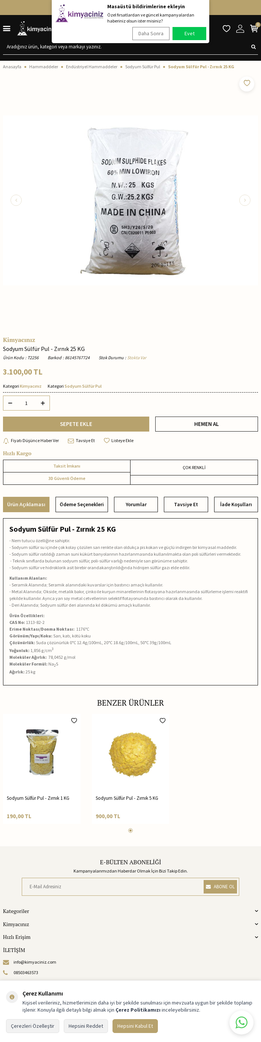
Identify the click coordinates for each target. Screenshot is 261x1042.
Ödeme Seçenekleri (82, 504)
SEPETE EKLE (76, 423)
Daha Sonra (151, 33)
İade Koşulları (236, 504)
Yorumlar (136, 504)
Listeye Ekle (119, 441)
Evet (189, 33)
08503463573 (20, 973)
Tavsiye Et (81, 441)
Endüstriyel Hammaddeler (91, 66)
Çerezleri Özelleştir (32, 1026)
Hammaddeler (43, 66)
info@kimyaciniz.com (29, 962)
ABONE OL (220, 886)
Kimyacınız (19, 340)
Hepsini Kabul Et (135, 1026)
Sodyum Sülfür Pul (142, 66)
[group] (130, 200)
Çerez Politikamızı (138, 1009)
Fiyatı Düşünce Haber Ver (31, 441)
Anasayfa (12, 66)
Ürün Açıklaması (26, 504)
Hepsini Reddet (86, 1026)
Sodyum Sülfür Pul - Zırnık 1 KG (38, 798)
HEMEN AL (206, 423)
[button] (16, 200)
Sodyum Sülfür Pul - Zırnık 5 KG (127, 798)
